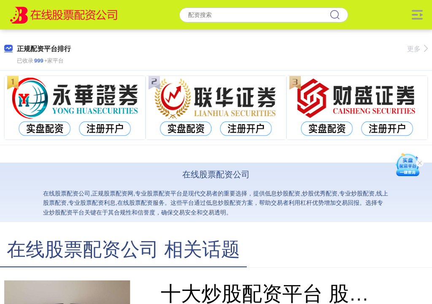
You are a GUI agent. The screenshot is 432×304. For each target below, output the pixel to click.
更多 (417, 48)
